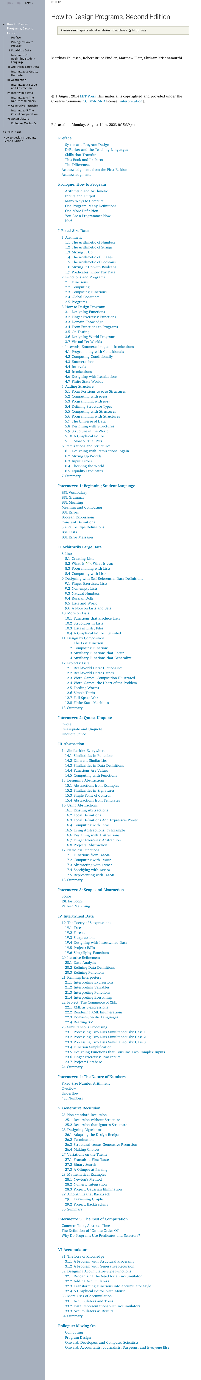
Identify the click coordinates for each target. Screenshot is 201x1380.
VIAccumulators (73, 1249)
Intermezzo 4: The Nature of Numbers (92, 1076)
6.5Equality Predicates (84, 471)
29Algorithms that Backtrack (86, 1194)
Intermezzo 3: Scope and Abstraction (91, 889)
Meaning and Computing (82, 507)
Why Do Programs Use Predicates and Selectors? (101, 1235)
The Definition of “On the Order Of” (90, 1230)
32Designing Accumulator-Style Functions (96, 1271)
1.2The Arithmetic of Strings (89, 247)
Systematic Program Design (87, 144)
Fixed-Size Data (21, 50)
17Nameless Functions (80, 850)
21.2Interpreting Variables (87, 987)
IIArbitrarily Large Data (80, 546)
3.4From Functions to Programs (91, 327)
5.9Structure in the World (87, 431)
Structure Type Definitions (83, 527)
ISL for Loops (72, 901)
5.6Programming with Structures (92, 416)
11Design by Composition (83, 638)
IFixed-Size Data (73, 230)
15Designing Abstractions (83, 780)
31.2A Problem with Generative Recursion (99, 1266)
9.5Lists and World (81, 603)
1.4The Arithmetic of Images (89, 257)
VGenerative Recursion (79, 1108)
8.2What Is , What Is (89, 563)
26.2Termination (79, 1139)
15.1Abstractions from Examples (92, 785)
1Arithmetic (72, 237)
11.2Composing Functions (87, 648)
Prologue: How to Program (82, 184)
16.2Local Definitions (83, 815)
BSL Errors (70, 512)
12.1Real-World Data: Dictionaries (94, 668)
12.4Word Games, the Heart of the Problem (101, 683)
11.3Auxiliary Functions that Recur (94, 653)
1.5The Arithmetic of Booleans (90, 262)
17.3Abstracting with (88, 865)
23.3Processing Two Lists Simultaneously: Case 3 (105, 1042)
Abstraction (18, 80)
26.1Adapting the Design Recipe (91, 1134)
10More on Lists (75, 613)
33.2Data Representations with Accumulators (102, 1306)
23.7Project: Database (83, 1062)
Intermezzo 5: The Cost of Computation (93, 1219)
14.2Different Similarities (86, 760)
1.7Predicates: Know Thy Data (90, 272)
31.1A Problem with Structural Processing (99, 1261)
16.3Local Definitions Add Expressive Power (101, 820)
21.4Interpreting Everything (88, 997)
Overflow (69, 1088)
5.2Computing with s (86, 396)
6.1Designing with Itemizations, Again (97, 451)
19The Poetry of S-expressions (86, 923)
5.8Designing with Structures (89, 426)
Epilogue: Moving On (24, 123)
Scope (66, 896)
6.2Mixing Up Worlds (83, 456)
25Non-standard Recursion (84, 1115)
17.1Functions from (87, 855)
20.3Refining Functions (84, 972)
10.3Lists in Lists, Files (84, 628)
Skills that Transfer (80, 155)
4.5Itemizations (78, 371)
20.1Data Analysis (80, 962)
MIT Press (88, 96)
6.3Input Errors (78, 461)
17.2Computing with (88, 860)
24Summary (72, 1067)
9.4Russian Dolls (79, 598)
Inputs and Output (80, 196)
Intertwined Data (22, 93)
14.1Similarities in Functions (89, 755)
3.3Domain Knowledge (84, 322)
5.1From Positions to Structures (95, 391)
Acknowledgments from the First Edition (94, 169)
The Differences (77, 164)
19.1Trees (73, 927)
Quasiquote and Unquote (82, 729)
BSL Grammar (73, 497)
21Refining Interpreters (81, 977)
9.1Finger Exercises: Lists (86, 583)
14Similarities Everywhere (83, 750)
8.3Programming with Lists (88, 568)
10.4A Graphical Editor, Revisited (93, 633)
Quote (66, 724)
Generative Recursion (25, 106)
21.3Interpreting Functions (87, 992)
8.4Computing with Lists (85, 573)
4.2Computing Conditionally (89, 356)
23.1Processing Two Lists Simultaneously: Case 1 (105, 1032)
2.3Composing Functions (86, 292)
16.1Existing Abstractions (86, 810)
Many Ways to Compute (84, 201)
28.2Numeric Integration (86, 1184)
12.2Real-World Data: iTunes (89, 673)
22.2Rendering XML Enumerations (94, 1012)
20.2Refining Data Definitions (90, 967)
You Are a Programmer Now (88, 216)
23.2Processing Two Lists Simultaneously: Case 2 (105, 1037)
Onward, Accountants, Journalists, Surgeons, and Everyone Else (117, 1347)
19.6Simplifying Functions (87, 952)
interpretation (131, 101)
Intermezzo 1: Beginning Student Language (23, 59)
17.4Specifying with (87, 870)
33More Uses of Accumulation (87, 1296)
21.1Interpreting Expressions (89, 982)
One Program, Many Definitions (90, 206)
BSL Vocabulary (74, 492)
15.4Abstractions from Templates (92, 800)
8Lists (67, 553)
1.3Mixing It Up (78, 252)
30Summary (72, 1209)
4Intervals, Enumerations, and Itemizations (98, 346)
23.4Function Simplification (88, 1047)
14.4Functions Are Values (86, 770)
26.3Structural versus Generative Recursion (101, 1144)
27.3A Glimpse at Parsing (86, 1169)
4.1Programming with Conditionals (94, 351)
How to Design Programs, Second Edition (20, 28)
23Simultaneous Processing (84, 1027)
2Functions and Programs (83, 277)
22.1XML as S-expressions (86, 1007)
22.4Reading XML (80, 1022)
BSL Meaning (72, 502)
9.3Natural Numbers (82, 593)
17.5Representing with (90, 875)
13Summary (72, 708)
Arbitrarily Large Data (25, 67)
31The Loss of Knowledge (83, 1256)
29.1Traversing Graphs (84, 1199)
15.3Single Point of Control (88, 795)
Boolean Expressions (78, 517)
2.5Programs (76, 302)
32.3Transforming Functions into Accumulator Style (108, 1286)
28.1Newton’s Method (83, 1179)
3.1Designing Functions (85, 312)
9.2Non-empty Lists (81, 588)
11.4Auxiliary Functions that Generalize (98, 658)
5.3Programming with (87, 401)
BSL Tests (69, 532)
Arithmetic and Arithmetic (86, 191)
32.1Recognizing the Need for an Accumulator (103, 1276)
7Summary (71, 476)
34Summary (72, 1316)
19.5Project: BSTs (80, 947)
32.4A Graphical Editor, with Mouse (95, 1291)
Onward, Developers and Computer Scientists (102, 1342)
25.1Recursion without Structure (92, 1120)
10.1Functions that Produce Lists (92, 618)
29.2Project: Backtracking (86, 1204)
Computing (74, 1332)
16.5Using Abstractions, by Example (95, 830)
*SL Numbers (72, 1098)
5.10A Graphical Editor (84, 436)
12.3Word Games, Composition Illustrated (100, 678)
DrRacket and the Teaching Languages (96, 149)
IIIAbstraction (71, 743)
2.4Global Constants (82, 297)
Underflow (70, 1093)
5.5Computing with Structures (90, 411)
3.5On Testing (77, 332)
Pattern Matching (76, 906)
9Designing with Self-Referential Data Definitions (102, 578)
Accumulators (20, 118)
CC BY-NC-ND (94, 101)
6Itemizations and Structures (86, 446)
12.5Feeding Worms (82, 688)
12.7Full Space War (81, 697)
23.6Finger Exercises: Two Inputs (92, 1057)
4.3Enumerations (79, 361)
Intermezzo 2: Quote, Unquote (85, 717)
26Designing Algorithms (82, 1129)
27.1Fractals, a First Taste (87, 1159)
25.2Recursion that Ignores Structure (96, 1125)
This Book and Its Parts (84, 159)
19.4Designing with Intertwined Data (96, 942)
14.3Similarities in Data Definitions (94, 765)
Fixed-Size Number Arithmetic (86, 1083)
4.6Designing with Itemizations (91, 376)
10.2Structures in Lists (84, 623)
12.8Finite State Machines (87, 702)
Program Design (78, 1337)
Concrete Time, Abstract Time (86, 1225)
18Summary (72, 880)
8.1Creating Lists (79, 558)
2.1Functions (76, 282)
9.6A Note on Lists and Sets (88, 608)
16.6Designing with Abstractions (92, 835)
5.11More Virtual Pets (83, 441)
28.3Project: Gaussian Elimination (93, 1189)
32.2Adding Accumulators (87, 1281)
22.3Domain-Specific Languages (91, 1017)
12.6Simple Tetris (80, 693)
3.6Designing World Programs (90, 337)
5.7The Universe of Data (85, 421)
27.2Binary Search (80, 1164)
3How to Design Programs (84, 307)
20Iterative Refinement (81, 957)
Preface (16, 37)
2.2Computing (77, 287)
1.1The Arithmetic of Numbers (90, 242)
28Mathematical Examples (84, 1174)
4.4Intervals (75, 366)
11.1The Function (84, 643)
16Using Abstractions (80, 805)
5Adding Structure (77, 386)
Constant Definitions (78, 522)
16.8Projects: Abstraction (86, 845)
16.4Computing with (87, 825)
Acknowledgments (76, 174)
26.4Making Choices (82, 1149)
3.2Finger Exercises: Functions (90, 317)
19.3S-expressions (80, 937)
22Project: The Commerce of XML (89, 1002)
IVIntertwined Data (76, 916)
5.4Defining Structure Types (88, 406)
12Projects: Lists (75, 663)
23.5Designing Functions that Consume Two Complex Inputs (115, 1052)
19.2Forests (75, 932)
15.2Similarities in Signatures (90, 790)
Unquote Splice (74, 734)
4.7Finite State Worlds (84, 381)
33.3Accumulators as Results (89, 1311)
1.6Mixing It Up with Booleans (90, 267)
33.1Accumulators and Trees (89, 1301)
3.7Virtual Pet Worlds (83, 341)
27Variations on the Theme (84, 1154)
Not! (68, 221)
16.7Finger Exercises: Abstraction (93, 840)
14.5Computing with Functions (91, 775)
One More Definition (81, 211)
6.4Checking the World (84, 466)
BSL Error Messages (77, 537)
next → (29, 3)
